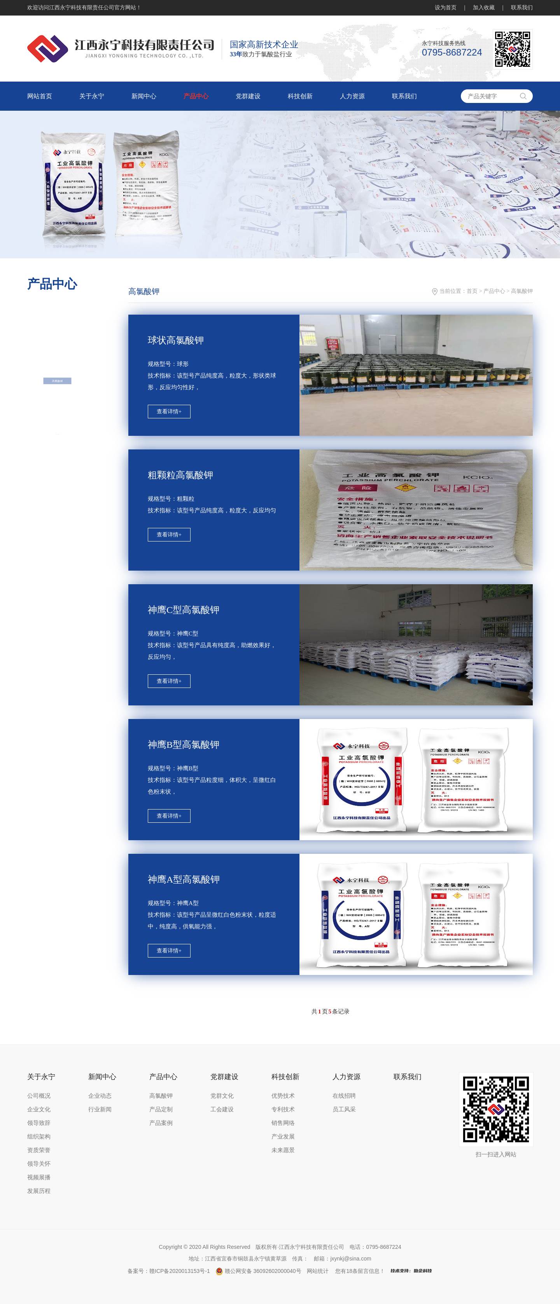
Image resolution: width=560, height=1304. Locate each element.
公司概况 (39, 1096)
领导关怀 (39, 1164)
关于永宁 (91, 96)
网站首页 (39, 96)
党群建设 (248, 96)
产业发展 (283, 1136)
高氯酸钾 (57, 421)
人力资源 (352, 96)
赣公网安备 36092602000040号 (258, 1271)
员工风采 (344, 1109)
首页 (472, 291)
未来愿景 (283, 1150)
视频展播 (39, 1177)
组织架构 (39, 1136)
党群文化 (222, 1096)
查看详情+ (169, 411)
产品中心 (196, 96)
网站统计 (318, 1271)
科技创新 (300, 96)
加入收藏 (484, 7)
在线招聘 (344, 1096)
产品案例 (161, 1123)
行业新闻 (100, 1109)
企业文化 (39, 1109)
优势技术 (283, 1096)
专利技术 (283, 1109)
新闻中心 (143, 96)
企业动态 (100, 1096)
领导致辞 (39, 1123)
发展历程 (39, 1191)
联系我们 (522, 7)
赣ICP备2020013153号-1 (179, 1271)
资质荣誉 (39, 1150)
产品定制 (161, 1109)
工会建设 (222, 1109)
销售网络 (283, 1123)
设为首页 (446, 7)
